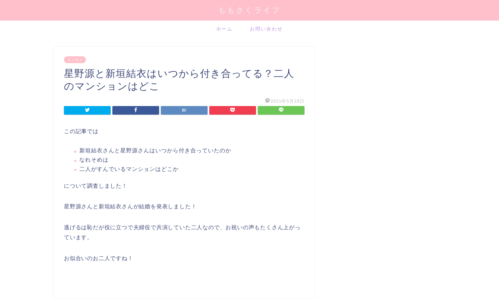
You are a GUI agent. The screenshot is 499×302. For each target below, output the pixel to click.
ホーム (224, 29)
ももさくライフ (249, 9)
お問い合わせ (266, 29)
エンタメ (74, 60)
